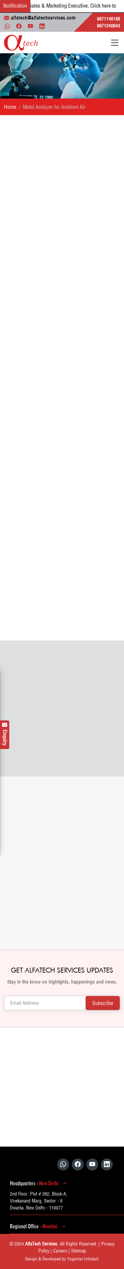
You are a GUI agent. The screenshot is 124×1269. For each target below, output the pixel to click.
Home (10, 107)
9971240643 (108, 26)
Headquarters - (39, 1183)
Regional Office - (38, 1226)
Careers (60, 1251)
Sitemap (78, 1251)
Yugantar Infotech (83, 1258)
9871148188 (108, 19)
